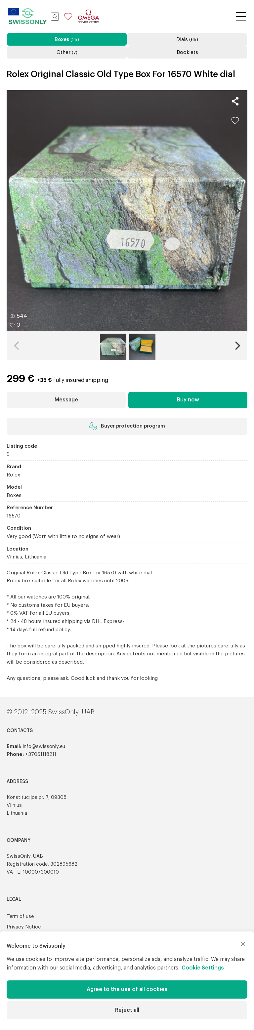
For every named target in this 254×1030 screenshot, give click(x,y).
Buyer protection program (127, 426)
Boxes (67, 39)
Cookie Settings (203, 967)
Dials (187, 39)
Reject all (127, 1010)
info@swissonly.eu (43, 746)
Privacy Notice (24, 927)
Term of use (20, 916)
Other (67, 52)
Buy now (188, 399)
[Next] (237, 210)
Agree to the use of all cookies (127, 989)
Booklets (187, 52)
